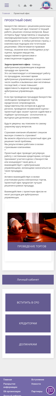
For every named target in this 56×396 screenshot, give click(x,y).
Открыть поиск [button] (19, 5)
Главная (6, 13)
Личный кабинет (28, 279)
